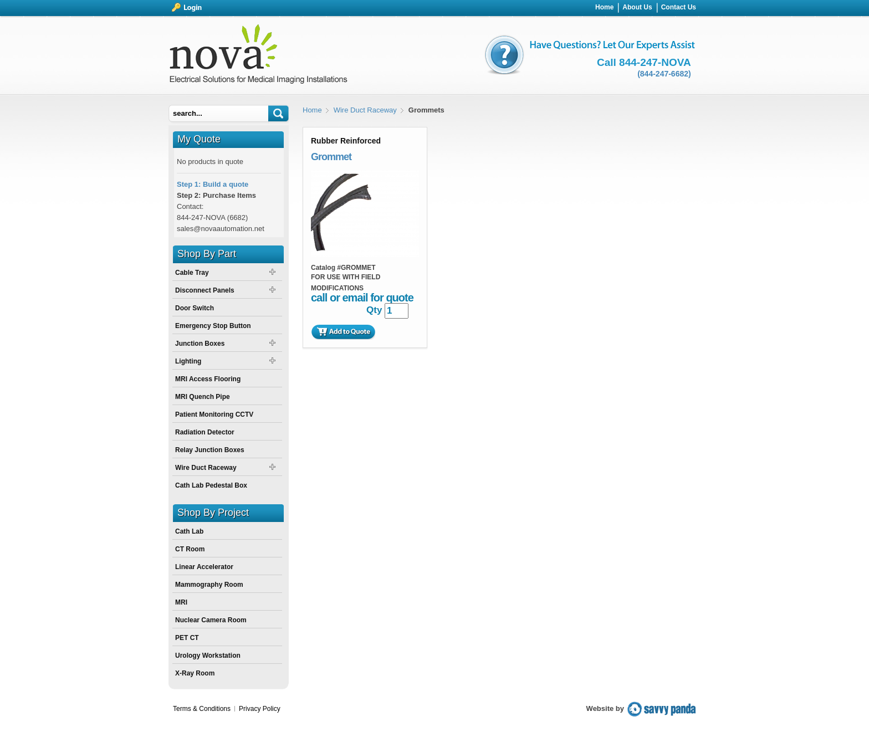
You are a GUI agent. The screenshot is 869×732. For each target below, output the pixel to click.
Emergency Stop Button (213, 326)
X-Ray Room (194, 673)
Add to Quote (343, 332)
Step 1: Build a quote (212, 184)
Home (312, 110)
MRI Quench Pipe (202, 397)
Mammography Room (209, 584)
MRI (181, 602)
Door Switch (194, 308)
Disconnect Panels (204, 290)
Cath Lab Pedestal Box (211, 485)
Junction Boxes (199, 343)
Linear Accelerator (204, 567)
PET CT (187, 638)
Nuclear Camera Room (211, 620)
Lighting (188, 361)
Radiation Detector (204, 432)
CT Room (190, 549)
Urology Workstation (208, 655)
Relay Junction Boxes (209, 450)
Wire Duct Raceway (365, 110)
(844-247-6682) (664, 73)
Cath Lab (189, 531)
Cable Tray (192, 273)
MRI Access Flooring (208, 379)
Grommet (331, 156)
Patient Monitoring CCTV (214, 414)
